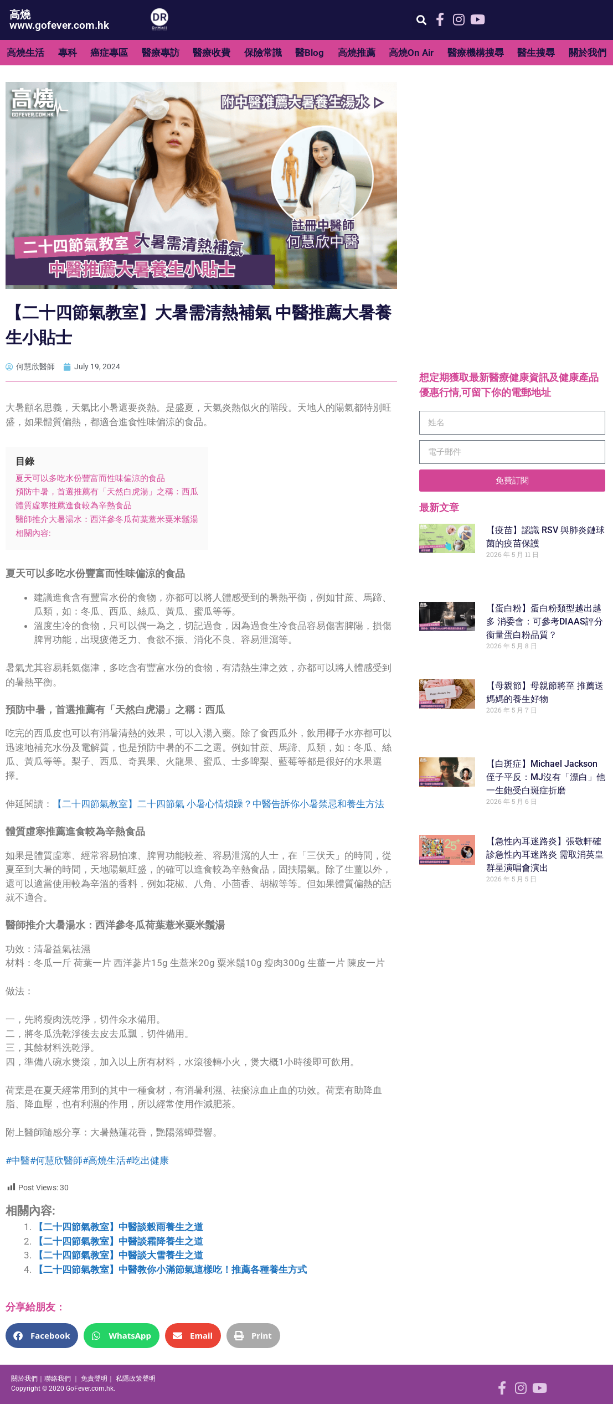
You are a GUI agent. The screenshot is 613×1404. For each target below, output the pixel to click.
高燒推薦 (356, 52)
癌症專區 (109, 52)
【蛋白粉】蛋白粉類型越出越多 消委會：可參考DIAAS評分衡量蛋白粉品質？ (544, 621)
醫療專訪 (160, 52)
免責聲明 (94, 1378)
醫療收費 (211, 52)
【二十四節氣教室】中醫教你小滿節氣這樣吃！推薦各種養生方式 (170, 1269)
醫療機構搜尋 (475, 52)
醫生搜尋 (536, 52)
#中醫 (18, 1160)
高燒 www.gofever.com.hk (59, 20)
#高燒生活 (104, 1160)
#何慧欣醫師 (56, 1160)
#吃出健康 (147, 1160)
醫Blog (309, 52)
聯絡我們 (57, 1378)
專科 (67, 52)
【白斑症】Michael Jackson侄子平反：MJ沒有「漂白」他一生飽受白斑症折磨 (545, 777)
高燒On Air (411, 52)
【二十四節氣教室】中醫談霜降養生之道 (118, 1241)
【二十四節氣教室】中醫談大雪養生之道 (118, 1255)
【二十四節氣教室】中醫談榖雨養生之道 (118, 1226)
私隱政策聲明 (136, 1378)
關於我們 (587, 52)
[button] (421, 20)
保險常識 (263, 52)
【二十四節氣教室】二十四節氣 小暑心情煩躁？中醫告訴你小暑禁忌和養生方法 (218, 803)
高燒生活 (25, 52)
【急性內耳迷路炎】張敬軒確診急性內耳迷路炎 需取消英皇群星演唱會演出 (545, 854)
